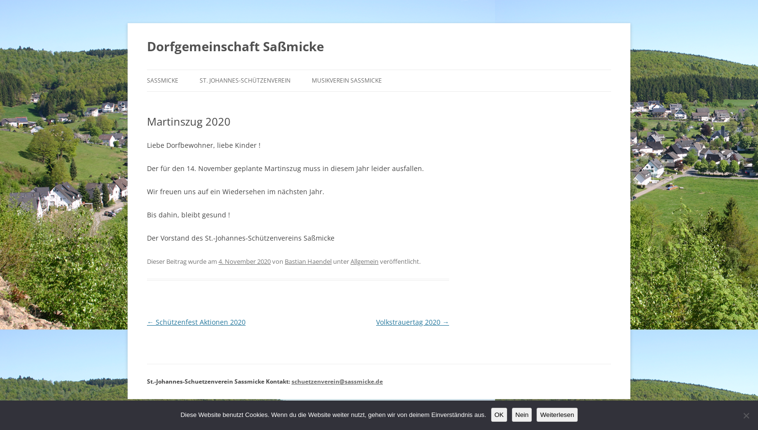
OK (499, 414)
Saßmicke (162, 80)
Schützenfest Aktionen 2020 (196, 322)
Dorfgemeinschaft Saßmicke (235, 46)
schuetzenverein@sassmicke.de (337, 381)
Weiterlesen (557, 414)
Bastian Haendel (308, 261)
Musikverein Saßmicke (347, 80)
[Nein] (746, 415)
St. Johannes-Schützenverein (245, 80)
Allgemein (364, 261)
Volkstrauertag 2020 (412, 322)
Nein (521, 414)
